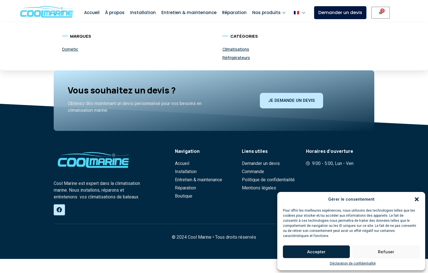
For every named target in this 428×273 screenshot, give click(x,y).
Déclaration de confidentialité (353, 263)
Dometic (70, 49)
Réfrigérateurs (236, 57)
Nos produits (269, 12)
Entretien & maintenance (189, 12)
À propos (115, 12)
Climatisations (235, 49)
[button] (417, 199)
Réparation (234, 12)
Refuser (386, 251)
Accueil (92, 12)
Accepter (316, 251)
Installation (143, 12)
